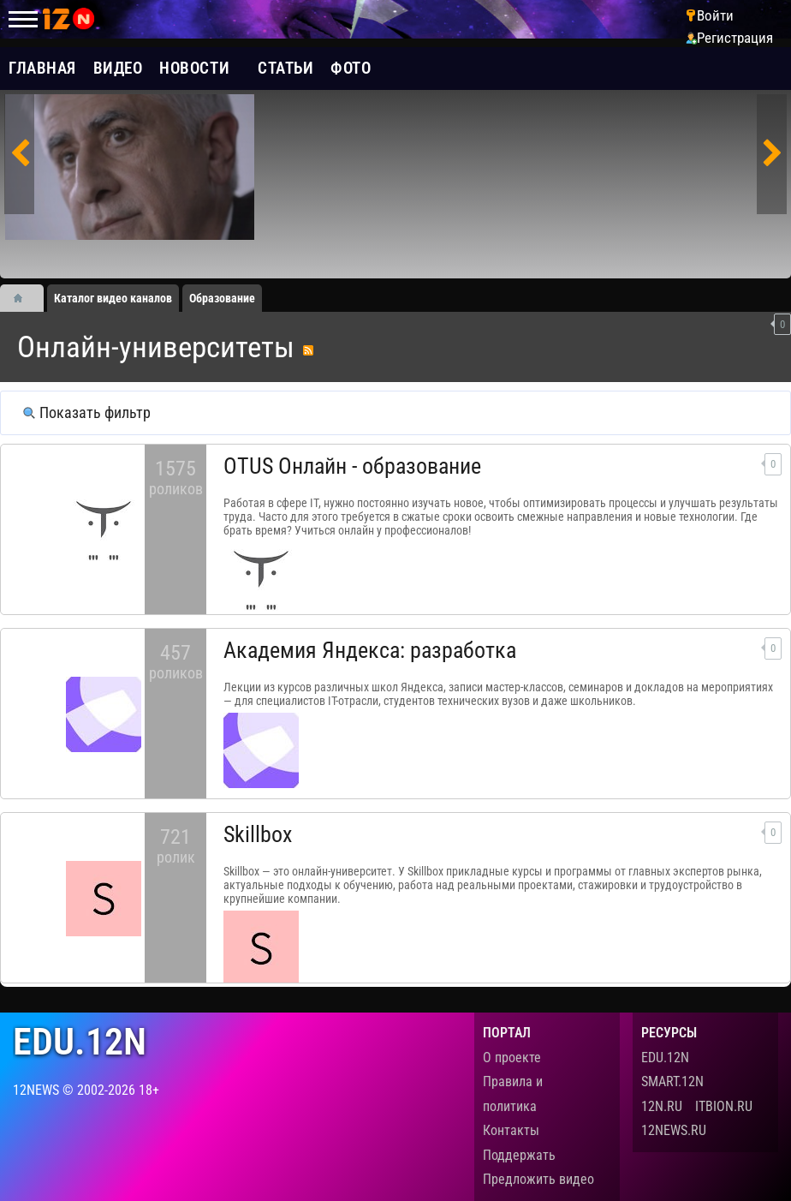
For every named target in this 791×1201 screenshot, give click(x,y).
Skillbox (257, 834)
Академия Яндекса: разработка (369, 650)
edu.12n (79, 1042)
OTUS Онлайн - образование (352, 466)
